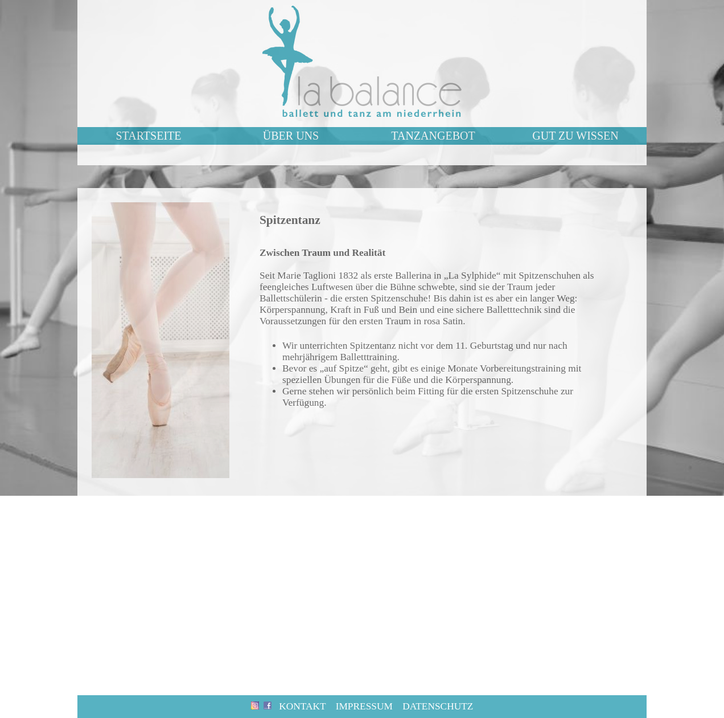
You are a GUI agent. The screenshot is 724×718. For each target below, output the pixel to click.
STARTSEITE (149, 135)
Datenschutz (437, 706)
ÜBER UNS (291, 135)
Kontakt (302, 706)
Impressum (364, 706)
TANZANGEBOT (433, 135)
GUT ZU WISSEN (575, 135)
